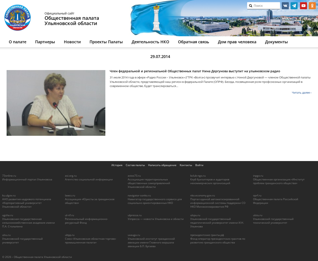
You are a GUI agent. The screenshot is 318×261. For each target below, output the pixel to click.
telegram (294, 5)
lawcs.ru (70, 195)
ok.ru (312, 5)
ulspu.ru (195, 215)
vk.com (285, 5)
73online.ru (9, 176)
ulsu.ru (6, 235)
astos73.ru (134, 176)
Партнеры (45, 41)
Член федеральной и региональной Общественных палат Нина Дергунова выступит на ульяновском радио (195, 71)
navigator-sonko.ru (139, 195)
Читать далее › (301, 92)
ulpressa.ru (135, 215)
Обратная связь (193, 41)
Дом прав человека (237, 41)
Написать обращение (162, 165)
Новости (72, 41)
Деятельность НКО (150, 41)
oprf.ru (257, 195)
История (116, 165)
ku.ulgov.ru (9, 195)
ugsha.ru (7, 215)
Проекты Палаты (106, 41)
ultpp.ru (69, 235)
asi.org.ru (71, 176)
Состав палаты (135, 165)
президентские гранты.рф (207, 235)
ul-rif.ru (69, 215)
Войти (199, 165)
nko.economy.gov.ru (202, 195)
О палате (17, 41)
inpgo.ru (258, 176)
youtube (303, 5)
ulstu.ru (257, 215)
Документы (276, 41)
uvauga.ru (134, 235)
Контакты (186, 165)
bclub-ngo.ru (198, 176)
